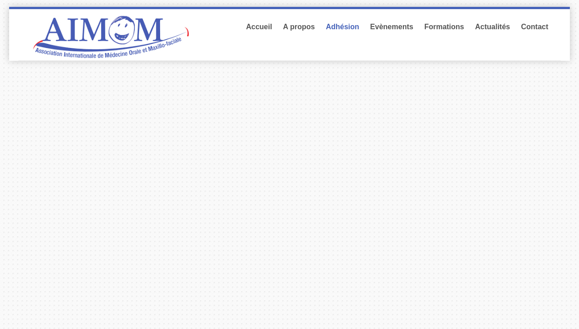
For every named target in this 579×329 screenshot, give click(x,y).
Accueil (259, 27)
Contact (534, 27)
